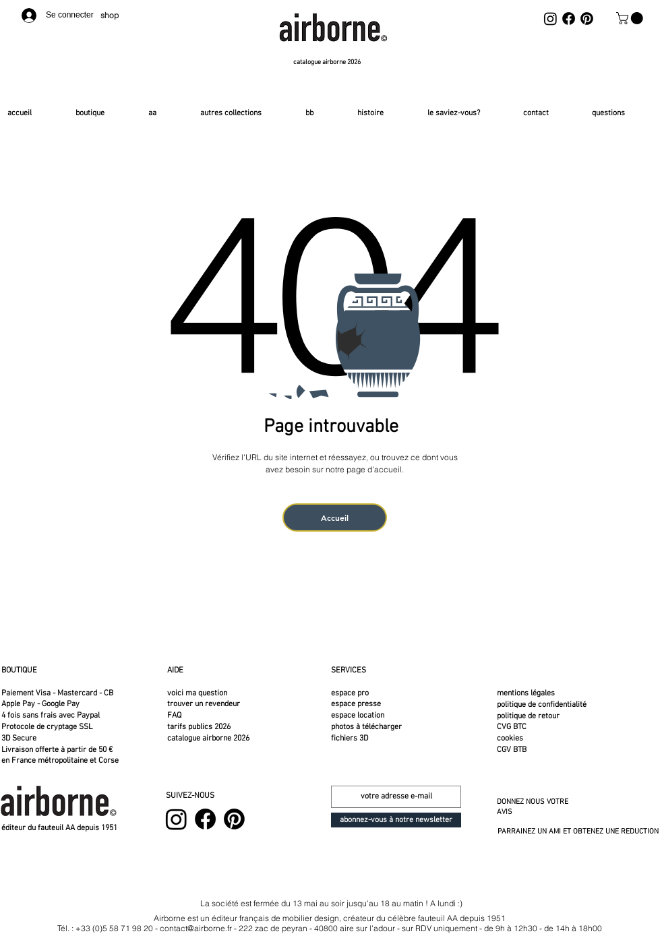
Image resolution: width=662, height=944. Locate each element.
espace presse (356, 704)
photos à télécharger (366, 727)
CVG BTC (511, 727)
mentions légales (526, 693)
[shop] (112, 15)
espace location (357, 715)
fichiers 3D (349, 738)
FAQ (174, 715)
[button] (631, 18)
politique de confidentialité (541, 705)
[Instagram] (550, 18)
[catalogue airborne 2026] (328, 62)
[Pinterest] (586, 18)
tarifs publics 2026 (199, 727)
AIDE (175, 670)
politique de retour (528, 716)
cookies (510, 738)
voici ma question (198, 693)
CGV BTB (511, 750)
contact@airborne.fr (196, 928)
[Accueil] (334, 517)
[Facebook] (568, 18)
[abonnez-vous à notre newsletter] (396, 820)
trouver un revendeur (203, 704)
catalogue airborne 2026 (208, 738)
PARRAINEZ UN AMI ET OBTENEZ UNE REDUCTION (578, 831)
